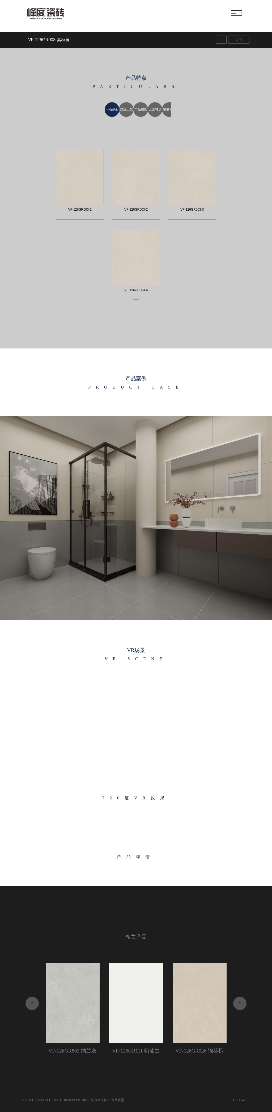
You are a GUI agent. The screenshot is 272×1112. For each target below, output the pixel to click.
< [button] (32, 1003)
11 (211, 40)
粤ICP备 (88, 1100)
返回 (239, 40)
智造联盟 (117, 1100)
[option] (108, 109)
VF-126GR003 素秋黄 (49, 39)
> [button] (239, 1003)
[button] (68, 518)
